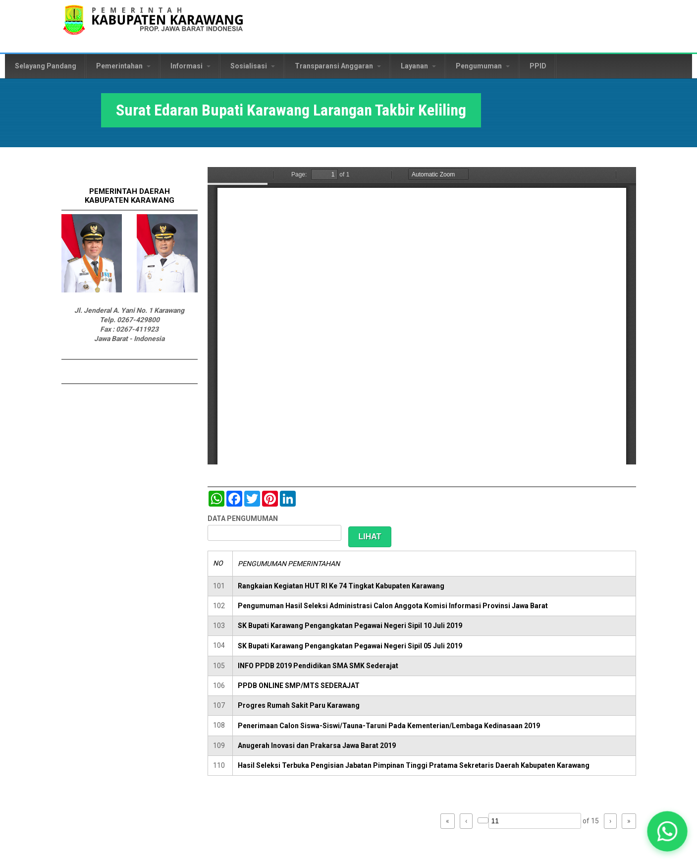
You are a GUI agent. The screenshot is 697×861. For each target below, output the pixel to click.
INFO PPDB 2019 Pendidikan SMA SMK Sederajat (318, 666)
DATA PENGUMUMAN (243, 518)
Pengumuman (483, 66)
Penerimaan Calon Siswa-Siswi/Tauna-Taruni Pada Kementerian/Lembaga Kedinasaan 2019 (389, 726)
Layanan (418, 66)
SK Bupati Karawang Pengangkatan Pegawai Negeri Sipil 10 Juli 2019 (350, 626)
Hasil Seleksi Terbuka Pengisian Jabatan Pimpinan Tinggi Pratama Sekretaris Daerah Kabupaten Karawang (414, 765)
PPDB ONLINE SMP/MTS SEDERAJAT (299, 685)
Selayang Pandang (45, 66)
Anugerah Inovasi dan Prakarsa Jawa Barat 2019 (317, 745)
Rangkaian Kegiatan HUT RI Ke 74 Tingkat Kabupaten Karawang (341, 586)
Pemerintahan (123, 66)
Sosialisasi (252, 66)
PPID (538, 66)
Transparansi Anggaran (338, 66)
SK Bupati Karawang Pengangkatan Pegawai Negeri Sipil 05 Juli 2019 (350, 646)
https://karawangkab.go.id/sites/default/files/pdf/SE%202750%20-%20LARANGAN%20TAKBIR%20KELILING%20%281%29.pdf (422, 315)
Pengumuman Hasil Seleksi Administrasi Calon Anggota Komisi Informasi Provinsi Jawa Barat (393, 606)
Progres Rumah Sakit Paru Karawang (299, 705)
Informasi (190, 66)
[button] (667, 831)
